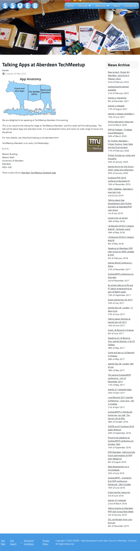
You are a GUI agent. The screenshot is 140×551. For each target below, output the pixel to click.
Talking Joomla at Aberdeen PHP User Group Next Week (120, 510)
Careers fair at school (118, 218)
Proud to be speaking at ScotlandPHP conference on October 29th (121, 441)
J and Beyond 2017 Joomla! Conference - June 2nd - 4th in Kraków (121, 401)
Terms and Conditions (29, 542)
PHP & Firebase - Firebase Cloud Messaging (120, 131)
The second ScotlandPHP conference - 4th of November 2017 (119, 378)
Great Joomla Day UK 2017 (120, 299)
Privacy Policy (46, 542)
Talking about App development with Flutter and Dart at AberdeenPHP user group (120, 205)
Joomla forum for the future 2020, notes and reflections (121, 168)
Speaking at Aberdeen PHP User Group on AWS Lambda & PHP (121, 251)
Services (82, 6)
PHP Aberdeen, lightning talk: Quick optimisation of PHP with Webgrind (121, 455)
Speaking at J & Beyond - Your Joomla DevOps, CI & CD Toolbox (121, 341)
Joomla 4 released (116, 105)
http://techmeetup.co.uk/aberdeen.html (40, 137)
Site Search (13, 542)
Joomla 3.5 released (117, 500)
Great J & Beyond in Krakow (121, 330)
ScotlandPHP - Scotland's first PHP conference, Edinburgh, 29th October (119, 481)
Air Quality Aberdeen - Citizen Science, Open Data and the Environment (120, 144)
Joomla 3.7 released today (120, 389)
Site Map (3, 542)
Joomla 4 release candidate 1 (121, 113)
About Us (101, 6)
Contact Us (130, 6)
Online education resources (120, 121)
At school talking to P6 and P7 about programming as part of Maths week (120, 288)
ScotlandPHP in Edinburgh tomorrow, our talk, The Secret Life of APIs (120, 415)
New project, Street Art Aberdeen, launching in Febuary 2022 (119, 75)
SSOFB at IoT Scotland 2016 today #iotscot (121, 428)
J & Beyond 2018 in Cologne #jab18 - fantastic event (121, 227)
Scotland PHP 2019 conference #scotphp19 (119, 179)
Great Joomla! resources (119, 492)
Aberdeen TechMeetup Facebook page (38, 172)
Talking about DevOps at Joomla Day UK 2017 (119, 320)
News (117, 6)
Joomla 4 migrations (117, 97)
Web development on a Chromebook (118, 468)
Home (70, 6)
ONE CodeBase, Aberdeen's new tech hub (120, 190)
